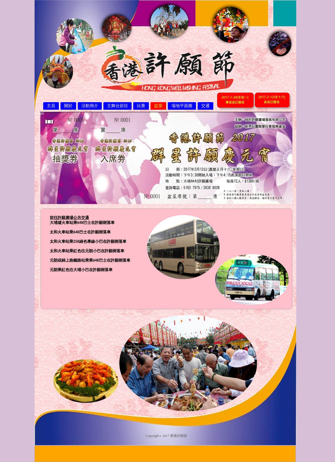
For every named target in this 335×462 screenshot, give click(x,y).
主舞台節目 (117, 105)
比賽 (141, 105)
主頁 (51, 105)
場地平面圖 (181, 105)
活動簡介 (89, 105)
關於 (68, 105)
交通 (205, 105)
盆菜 (158, 105)
